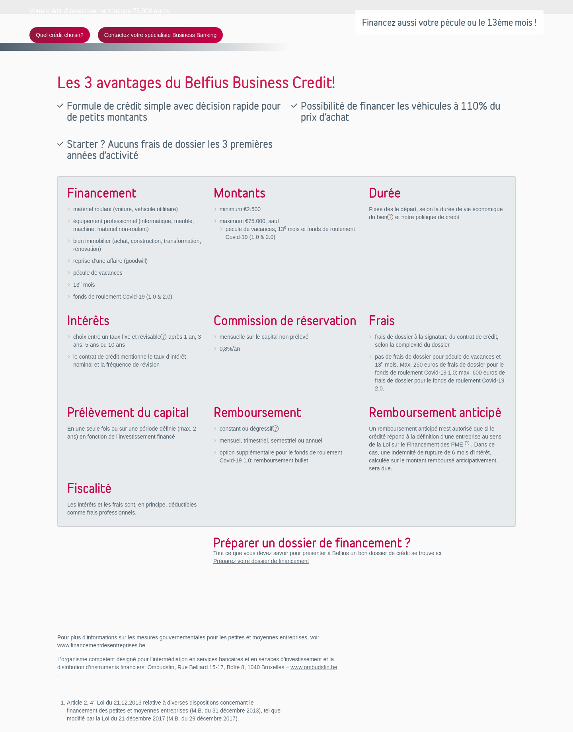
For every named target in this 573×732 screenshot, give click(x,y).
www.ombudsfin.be (313, 667)
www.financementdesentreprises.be (101, 645)
